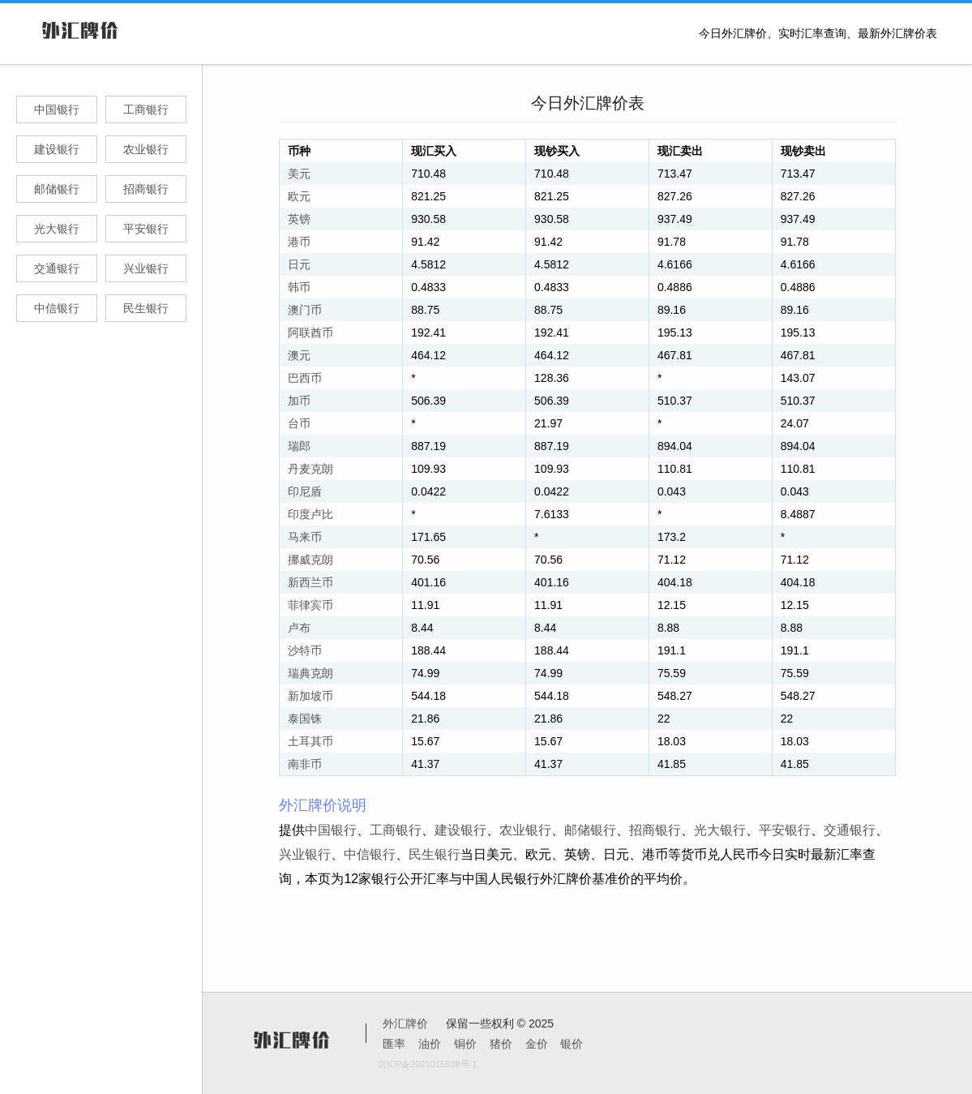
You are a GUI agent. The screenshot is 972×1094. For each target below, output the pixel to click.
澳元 (299, 355)
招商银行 (146, 188)
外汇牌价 (405, 1023)
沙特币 (305, 650)
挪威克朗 (310, 559)
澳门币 (305, 309)
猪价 (501, 1043)
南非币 (305, 763)
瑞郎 (299, 446)
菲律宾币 (310, 604)
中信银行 (56, 308)
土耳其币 (310, 741)
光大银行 (56, 228)
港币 (299, 241)
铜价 (465, 1043)
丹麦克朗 (310, 468)
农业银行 (146, 149)
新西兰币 (310, 582)
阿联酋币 (310, 332)
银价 (571, 1043)
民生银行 (146, 308)
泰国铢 (305, 718)
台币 (299, 423)
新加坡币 (310, 695)
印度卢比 (310, 514)
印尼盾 (305, 491)
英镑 (299, 218)
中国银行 (56, 109)
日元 (299, 264)
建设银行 (56, 149)
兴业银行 (146, 268)
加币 (299, 400)
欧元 (299, 196)
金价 (536, 1043)
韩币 (299, 287)
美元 (299, 173)
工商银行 (146, 109)
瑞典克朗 (310, 673)
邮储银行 (56, 188)
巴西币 (305, 377)
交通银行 (56, 268)
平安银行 (146, 228)
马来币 (305, 536)
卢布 (299, 627)
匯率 (394, 1043)
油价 (429, 1043)
